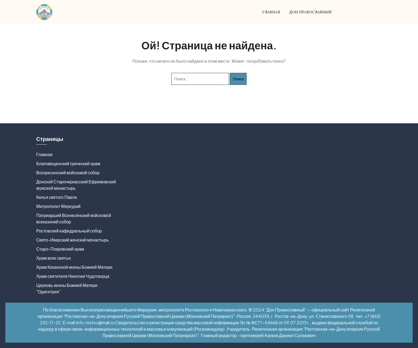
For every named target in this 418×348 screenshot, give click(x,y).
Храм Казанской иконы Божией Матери (74, 267)
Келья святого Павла (56, 197)
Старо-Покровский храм (60, 249)
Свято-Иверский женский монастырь (72, 240)
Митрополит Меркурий (58, 206)
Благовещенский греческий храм (68, 163)
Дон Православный (310, 12)
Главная (271, 12)
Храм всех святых (53, 258)
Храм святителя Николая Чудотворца (72, 276)
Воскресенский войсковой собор (67, 172)
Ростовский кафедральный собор (69, 231)
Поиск (238, 78)
